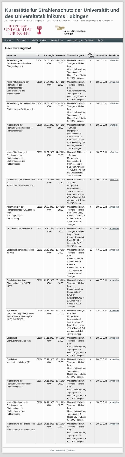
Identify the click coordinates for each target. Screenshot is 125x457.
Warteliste (114, 60)
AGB (52, 450)
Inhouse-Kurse (56, 40)
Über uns (8, 40)
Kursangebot (22, 40)
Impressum (71, 450)
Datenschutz (60, 450)
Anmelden (114, 82)
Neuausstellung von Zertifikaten (80, 40)
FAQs (100, 40)
